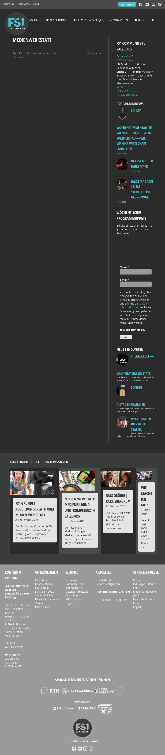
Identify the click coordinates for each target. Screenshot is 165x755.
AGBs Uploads (73, 599)
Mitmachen (120, 20)
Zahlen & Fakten (44, 595)
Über (141, 20)
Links (136, 603)
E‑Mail (125, 279)
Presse (137, 580)
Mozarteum (94, 53)
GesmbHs (41, 580)
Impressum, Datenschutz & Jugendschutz (74, 584)
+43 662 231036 (23, 3)
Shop (136, 588)
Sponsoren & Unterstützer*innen (82, 679)
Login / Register (127, 4)
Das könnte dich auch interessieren (39, 462)
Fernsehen (32, 20)
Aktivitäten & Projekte (91, 20)
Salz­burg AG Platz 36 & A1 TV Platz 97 (13, 662)
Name (124, 267)
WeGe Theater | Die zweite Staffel (142, 424)
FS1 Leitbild (42, 588)
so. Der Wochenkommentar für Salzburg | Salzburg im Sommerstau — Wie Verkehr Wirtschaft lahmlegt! (134, 129)
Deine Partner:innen (47, 599)
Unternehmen (46, 572)
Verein (39, 603)
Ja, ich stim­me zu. (132, 330)
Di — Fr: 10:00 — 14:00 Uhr (112, 600)
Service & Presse (146, 572)
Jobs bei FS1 (42, 607)
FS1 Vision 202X (44, 591)
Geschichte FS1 (44, 584)
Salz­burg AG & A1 (131, 94)
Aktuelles (103, 572)
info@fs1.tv (8, 3)
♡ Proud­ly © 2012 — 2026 (82, 740)
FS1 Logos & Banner (145, 584)
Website (71, 572)
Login (68, 603)
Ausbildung (58, 20)
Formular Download (145, 599)
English (36, 3)
